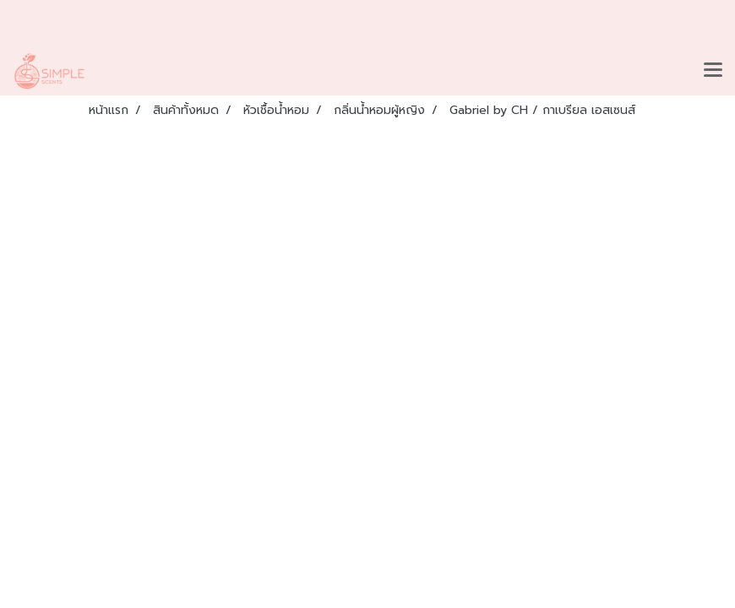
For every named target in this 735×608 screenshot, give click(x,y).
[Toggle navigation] (713, 71)
